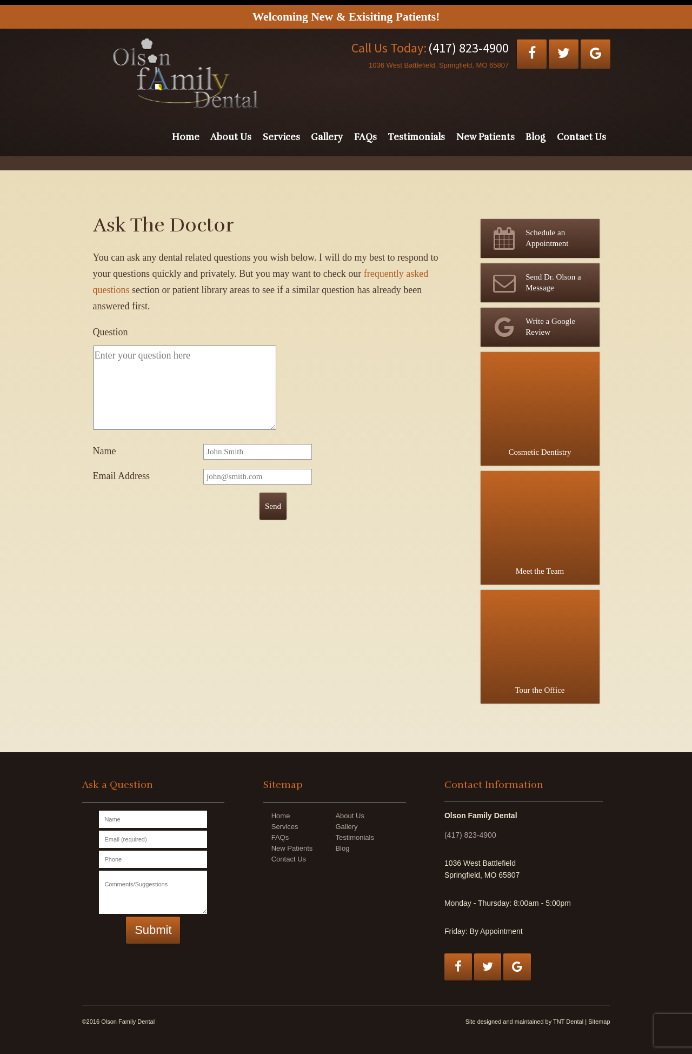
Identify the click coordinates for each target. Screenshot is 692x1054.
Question (110, 332)
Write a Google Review (532, 327)
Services (281, 137)
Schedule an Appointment (529, 238)
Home (185, 137)
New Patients (485, 137)
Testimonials (416, 137)
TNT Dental (568, 1021)
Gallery (327, 137)
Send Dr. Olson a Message (535, 282)
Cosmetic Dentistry (540, 404)
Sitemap (599, 1021)
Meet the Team (540, 523)
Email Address (121, 475)
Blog (535, 137)
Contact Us (581, 137)
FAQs (365, 137)
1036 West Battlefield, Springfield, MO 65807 (439, 65)
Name (104, 451)
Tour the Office (540, 642)
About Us (230, 137)
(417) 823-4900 (468, 47)
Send (273, 506)
